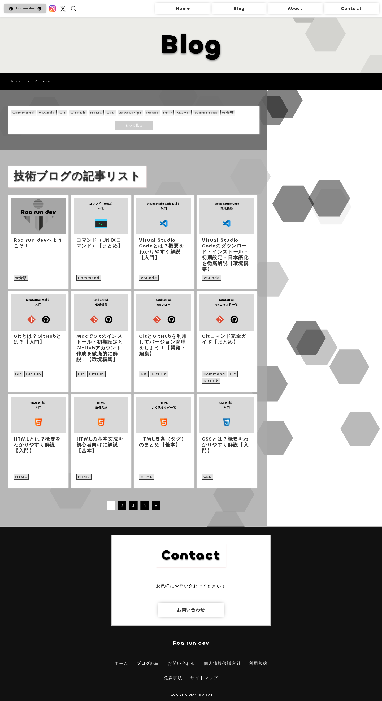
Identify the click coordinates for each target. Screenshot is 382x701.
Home (183, 8)
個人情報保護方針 (222, 663)
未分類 (228, 112)
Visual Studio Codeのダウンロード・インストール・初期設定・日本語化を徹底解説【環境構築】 (225, 254)
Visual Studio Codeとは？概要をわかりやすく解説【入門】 (161, 249)
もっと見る (133, 125)
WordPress (206, 112)
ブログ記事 (148, 663)
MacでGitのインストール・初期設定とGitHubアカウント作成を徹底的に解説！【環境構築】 (99, 348)
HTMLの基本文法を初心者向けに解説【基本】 (100, 445)
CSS (111, 112)
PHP (167, 112)
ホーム (121, 663)
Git (62, 112)
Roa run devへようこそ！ (38, 243)
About (295, 8)
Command (23, 112)
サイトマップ (204, 678)
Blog (239, 8)
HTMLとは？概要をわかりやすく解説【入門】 (37, 445)
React (152, 112)
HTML (96, 112)
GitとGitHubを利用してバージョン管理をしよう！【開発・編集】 (163, 345)
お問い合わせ (191, 610)
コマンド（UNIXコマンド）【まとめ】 (99, 243)
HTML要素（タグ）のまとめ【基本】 (162, 442)
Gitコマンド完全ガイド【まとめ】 (224, 339)
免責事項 (173, 678)
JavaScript (130, 112)
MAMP (183, 112)
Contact (351, 8)
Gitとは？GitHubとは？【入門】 (38, 339)
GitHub (77, 112)
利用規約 (258, 663)
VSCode (47, 112)
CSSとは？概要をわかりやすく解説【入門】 (225, 445)
